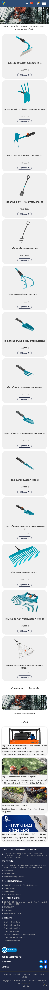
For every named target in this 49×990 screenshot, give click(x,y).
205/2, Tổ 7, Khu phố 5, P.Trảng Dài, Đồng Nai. (21, 885)
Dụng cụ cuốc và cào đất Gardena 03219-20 (25, 109)
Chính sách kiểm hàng (12, 922)
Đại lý (42, 974)
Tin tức (35, 974)
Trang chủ (5, 26)
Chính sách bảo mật (11, 931)
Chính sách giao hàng (12, 928)
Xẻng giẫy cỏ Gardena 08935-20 (24, 480)
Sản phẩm (16, 26)
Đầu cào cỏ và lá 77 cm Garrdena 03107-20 (25, 619)
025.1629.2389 (9, 891)
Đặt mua (24, 75)
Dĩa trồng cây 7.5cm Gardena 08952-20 (24, 387)
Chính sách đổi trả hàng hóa (14, 937)
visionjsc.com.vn (18, 877)
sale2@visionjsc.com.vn (12, 913)
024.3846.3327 (9, 870)
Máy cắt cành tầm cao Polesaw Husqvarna (19, 777)
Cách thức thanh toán (12, 941)
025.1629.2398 (9, 888)
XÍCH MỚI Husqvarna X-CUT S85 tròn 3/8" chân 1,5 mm (24, 834)
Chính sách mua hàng (12, 925)
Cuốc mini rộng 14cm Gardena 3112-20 (24, 63)
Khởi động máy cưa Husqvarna (14, 805)
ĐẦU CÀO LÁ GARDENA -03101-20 (24, 573)
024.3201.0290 (9, 873)
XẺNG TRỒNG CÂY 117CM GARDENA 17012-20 (24, 202)
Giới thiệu (26, 974)
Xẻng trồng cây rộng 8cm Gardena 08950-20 (24, 434)
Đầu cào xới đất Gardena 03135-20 (24, 295)
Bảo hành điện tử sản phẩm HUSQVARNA (19, 934)
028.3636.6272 (9, 907)
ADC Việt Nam (26, 983)
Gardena (25, 26)
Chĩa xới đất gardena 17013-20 (24, 248)
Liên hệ (24, 977)
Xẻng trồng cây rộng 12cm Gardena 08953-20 (24, 341)
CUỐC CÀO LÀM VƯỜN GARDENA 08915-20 (24, 156)
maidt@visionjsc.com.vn (12, 894)
